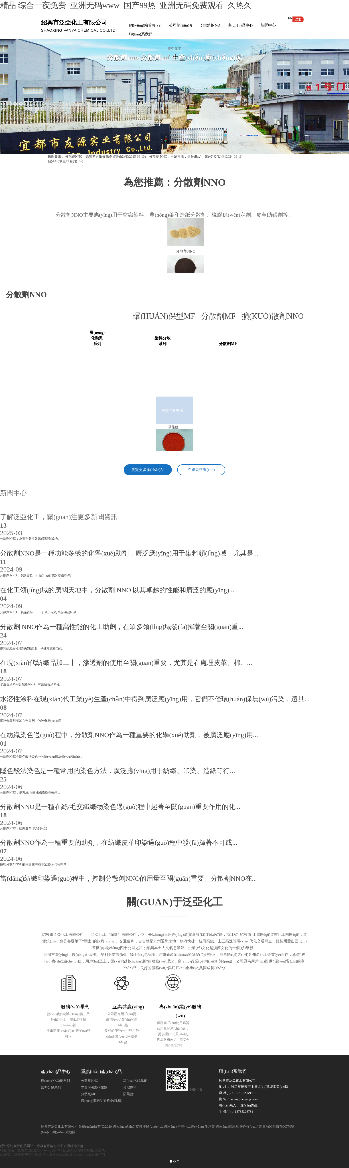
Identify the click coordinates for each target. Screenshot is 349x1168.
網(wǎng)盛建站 (227, 1124)
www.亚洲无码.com (67, 1152)
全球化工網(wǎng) (190, 1124)
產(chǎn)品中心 (240, 25)
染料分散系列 (51, 1085)
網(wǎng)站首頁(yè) (145, 25)
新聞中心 (268, 25)
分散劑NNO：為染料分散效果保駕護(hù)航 (96, 156)
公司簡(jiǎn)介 (181, 25)
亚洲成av (6, 1152)
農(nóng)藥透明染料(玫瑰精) (101, 1098)
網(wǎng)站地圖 (64, 1130)
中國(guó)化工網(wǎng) (160, 1124)
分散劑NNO (210, 25)
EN (290, 18)
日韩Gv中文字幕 (26, 1152)
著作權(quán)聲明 (252, 1124)
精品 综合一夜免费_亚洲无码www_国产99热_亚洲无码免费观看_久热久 (126, 5)
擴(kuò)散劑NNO (274, 316)
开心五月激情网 (93, 1152)
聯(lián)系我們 (140, 34)
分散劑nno (26, 294)
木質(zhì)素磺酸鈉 (94, 1085)
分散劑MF (221, 316)
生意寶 (210, 1124)
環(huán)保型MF (167, 316)
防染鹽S (129, 1092)
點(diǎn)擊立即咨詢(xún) (65, 161)
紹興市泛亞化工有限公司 (59, 1124)
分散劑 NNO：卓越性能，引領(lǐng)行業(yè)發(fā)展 (186, 156)
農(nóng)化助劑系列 (55, 1078)
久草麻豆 (45, 1152)
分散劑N (129, 1085)
